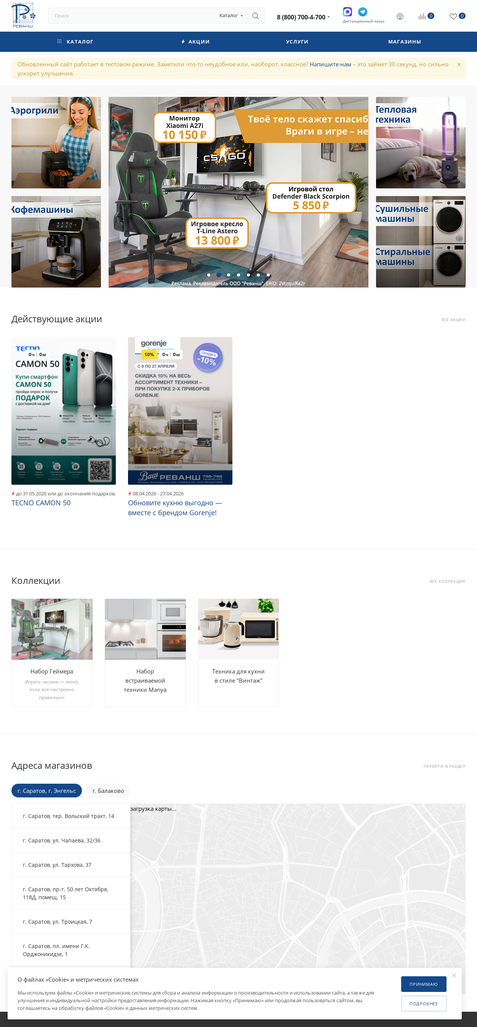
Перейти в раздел (445, 766)
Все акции (454, 319)
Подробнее (424, 1003)
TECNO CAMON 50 (40, 502)
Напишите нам (330, 64)
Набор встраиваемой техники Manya (145, 680)
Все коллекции (448, 581)
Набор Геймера (51, 671)
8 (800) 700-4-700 (301, 17)
